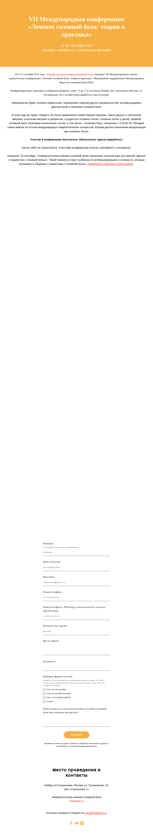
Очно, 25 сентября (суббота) (56, 697)
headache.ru (76, 801)
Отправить (76, 735)
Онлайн (48, 701)
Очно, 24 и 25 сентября (54, 689)
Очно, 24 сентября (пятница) (57, 693)
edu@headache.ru (96, 812)
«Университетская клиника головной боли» (69, 74)
